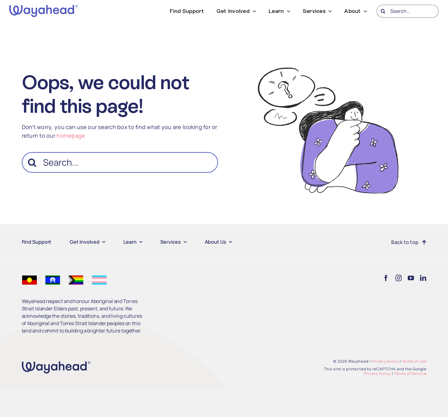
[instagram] (398, 278)
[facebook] (386, 278)
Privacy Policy (377, 373)
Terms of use (414, 361)
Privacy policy (385, 361)
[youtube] (411, 278)
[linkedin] (423, 278)
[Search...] (407, 11)
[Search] (383, 11)
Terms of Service (410, 373)
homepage (70, 135)
